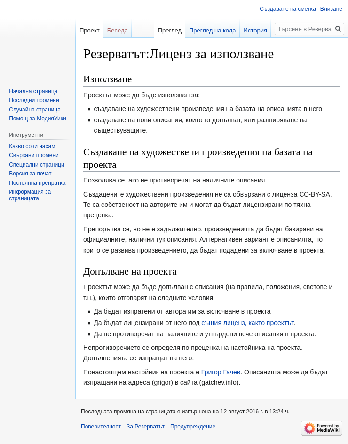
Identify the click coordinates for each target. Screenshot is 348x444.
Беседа (117, 30)
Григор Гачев (220, 372)
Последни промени (34, 100)
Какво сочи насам (32, 146)
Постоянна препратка (37, 183)
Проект (89, 30)
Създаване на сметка (288, 9)
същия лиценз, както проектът (247, 322)
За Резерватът (146, 426)
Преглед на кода (212, 30)
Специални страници (36, 164)
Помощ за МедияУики (37, 118)
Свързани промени (34, 155)
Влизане (331, 9)
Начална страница (33, 91)
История (255, 30)
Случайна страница (35, 109)
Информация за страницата (30, 195)
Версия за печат (30, 173)
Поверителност (101, 426)
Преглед (170, 30)
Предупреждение (192, 426)
